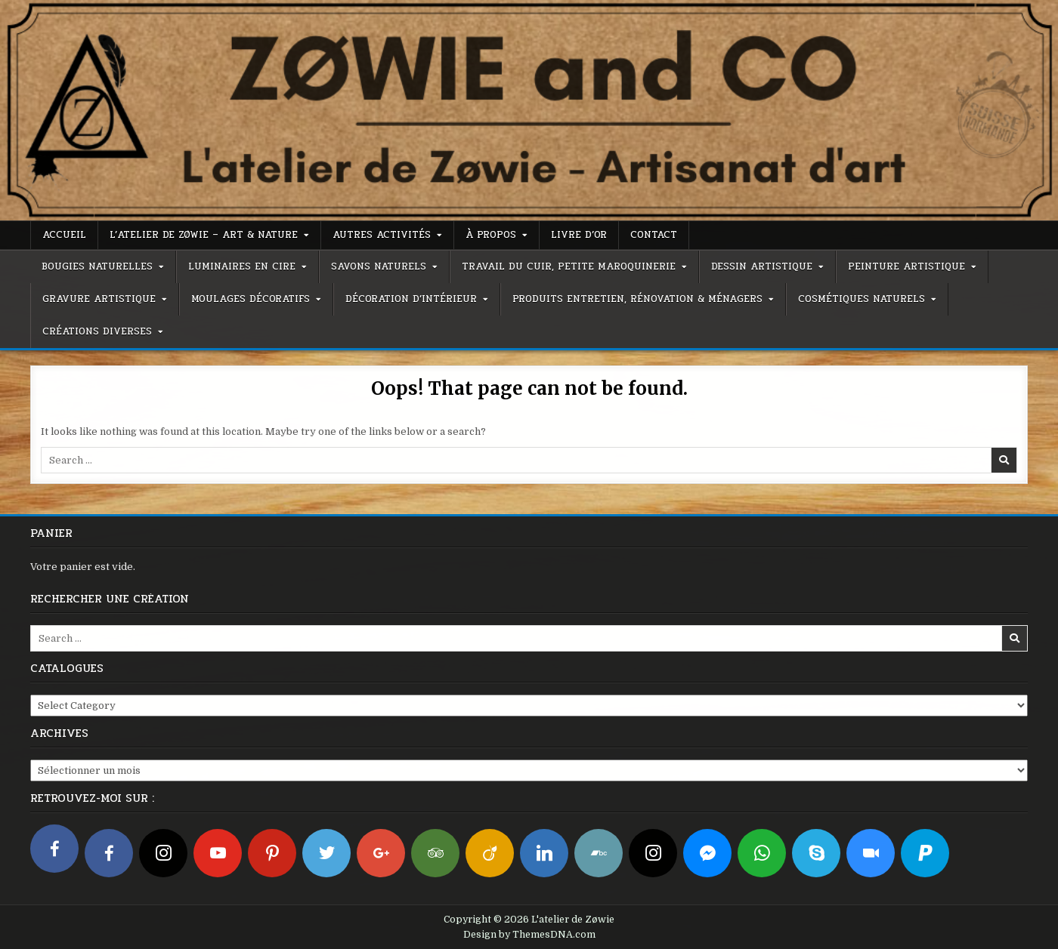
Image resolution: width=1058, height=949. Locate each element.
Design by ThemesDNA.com (529, 934)
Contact (653, 234)
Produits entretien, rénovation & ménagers (637, 299)
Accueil (64, 234)
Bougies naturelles (97, 266)
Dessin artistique (761, 266)
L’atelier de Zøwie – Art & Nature (204, 234)
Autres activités (382, 234)
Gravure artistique (99, 299)
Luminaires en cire (241, 266)
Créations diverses (97, 331)
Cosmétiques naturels (861, 299)
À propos (491, 234)
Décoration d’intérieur (411, 299)
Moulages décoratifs (250, 299)
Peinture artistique (906, 266)
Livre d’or (579, 234)
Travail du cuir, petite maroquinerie (569, 266)
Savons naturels (378, 266)
